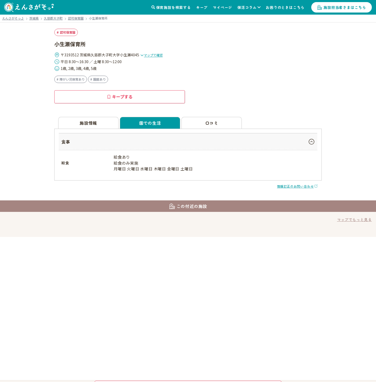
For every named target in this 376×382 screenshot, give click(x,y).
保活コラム (247, 7)
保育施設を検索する (173, 7)
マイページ (222, 7)
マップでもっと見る (354, 219)
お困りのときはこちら (285, 7)
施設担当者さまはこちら (345, 7)
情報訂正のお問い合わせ (295, 186)
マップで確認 (151, 55)
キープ (202, 7)
